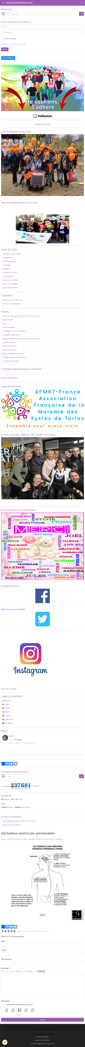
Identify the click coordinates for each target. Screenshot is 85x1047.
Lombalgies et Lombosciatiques (14, 331)
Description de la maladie (11, 254)
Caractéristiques (8, 276)
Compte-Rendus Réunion (11, 825)
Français (6, 700)
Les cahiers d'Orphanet (10, 361)
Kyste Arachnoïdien (9, 346)
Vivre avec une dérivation (11, 304)
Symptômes (6, 257)
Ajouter (42, 1020)
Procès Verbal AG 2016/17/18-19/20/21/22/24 (19, 821)
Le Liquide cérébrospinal (11, 335)
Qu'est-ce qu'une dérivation (12, 300)
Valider (4, 49)
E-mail (3, 950)
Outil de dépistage (9, 261)
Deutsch (6, 715)
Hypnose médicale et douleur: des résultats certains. (21, 338)
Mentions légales (42, 1037)
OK (81, 14)
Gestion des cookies (42, 1040)
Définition (5, 269)
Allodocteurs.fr (7, 320)
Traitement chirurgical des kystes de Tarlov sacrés (20, 316)
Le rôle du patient (8, 327)
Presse (4, 323)
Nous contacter (8, 58)
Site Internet (6, 959)
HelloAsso (47, 124)
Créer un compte (6, 44)
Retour (42, 915)
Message (5, 968)
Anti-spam (5, 1001)
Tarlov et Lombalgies (10, 284)
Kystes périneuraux (9, 350)
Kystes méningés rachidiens (12, 353)
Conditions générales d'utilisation (42, 1043)
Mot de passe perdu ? (19, 44)
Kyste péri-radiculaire (10, 287)
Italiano (6, 712)
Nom (3, 941)
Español (6, 708)
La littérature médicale (10, 280)
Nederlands (7, 719)
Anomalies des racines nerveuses (14, 357)
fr (80, 3)
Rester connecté (8, 39)
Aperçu (41, 971)
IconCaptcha (19, 1014)
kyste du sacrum (8, 342)
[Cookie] (4, 1042)
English (6, 704)
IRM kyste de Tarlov (9, 272)
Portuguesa (7, 723)
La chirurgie (6, 265)
